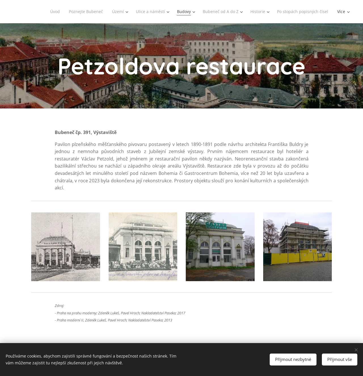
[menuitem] (49, 12)
